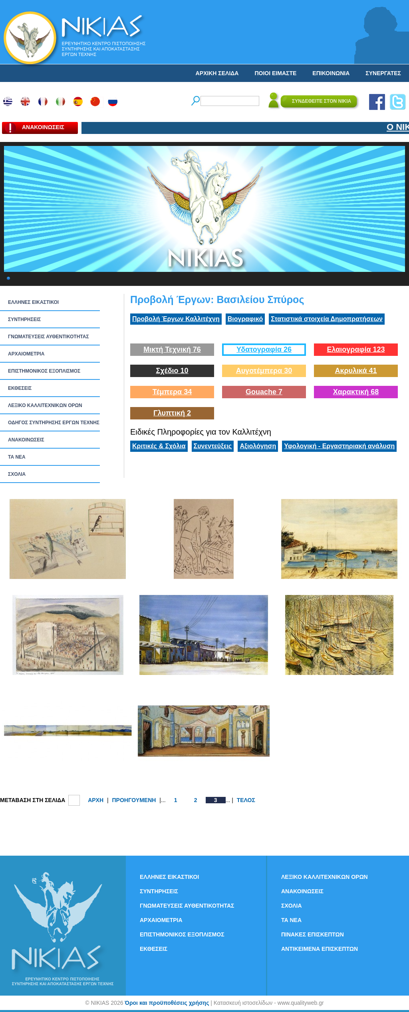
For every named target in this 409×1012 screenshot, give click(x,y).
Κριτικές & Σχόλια (159, 446)
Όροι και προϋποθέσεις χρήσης (167, 1003)
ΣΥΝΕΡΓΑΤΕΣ (383, 73)
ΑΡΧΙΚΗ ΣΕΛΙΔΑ (217, 73)
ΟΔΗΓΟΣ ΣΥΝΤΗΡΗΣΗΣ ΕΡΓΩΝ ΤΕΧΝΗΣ (53, 422)
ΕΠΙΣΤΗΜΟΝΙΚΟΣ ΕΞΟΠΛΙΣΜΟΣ (44, 371)
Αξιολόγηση (258, 446)
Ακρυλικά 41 (356, 371)
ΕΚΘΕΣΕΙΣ (20, 388)
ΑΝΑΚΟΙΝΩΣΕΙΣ (26, 440)
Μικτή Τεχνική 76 (172, 349)
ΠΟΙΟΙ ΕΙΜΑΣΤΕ (275, 73)
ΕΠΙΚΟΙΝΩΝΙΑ (330, 73)
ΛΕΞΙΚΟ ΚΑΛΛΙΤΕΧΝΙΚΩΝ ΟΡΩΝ (45, 405)
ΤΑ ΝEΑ (17, 457)
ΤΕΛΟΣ (246, 800)
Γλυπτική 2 (172, 413)
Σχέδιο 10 (172, 371)
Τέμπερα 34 (172, 392)
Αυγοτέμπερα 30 (264, 371)
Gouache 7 (264, 392)
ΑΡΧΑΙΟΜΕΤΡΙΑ (26, 354)
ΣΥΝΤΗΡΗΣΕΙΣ (24, 319)
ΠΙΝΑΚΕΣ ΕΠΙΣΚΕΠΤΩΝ (312, 934)
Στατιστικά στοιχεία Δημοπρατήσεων (327, 318)
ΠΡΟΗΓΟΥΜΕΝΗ (134, 800)
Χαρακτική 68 (356, 392)
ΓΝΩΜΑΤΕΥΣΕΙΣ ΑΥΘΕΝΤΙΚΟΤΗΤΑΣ (48, 336)
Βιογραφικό (245, 318)
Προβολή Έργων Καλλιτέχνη (176, 318)
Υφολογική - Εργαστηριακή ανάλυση (339, 446)
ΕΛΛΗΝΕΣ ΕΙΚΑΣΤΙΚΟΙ (33, 302)
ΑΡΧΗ (95, 800)
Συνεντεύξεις (213, 446)
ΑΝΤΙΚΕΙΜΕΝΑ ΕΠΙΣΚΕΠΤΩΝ (319, 949)
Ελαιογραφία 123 (356, 349)
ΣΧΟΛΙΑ (17, 474)
